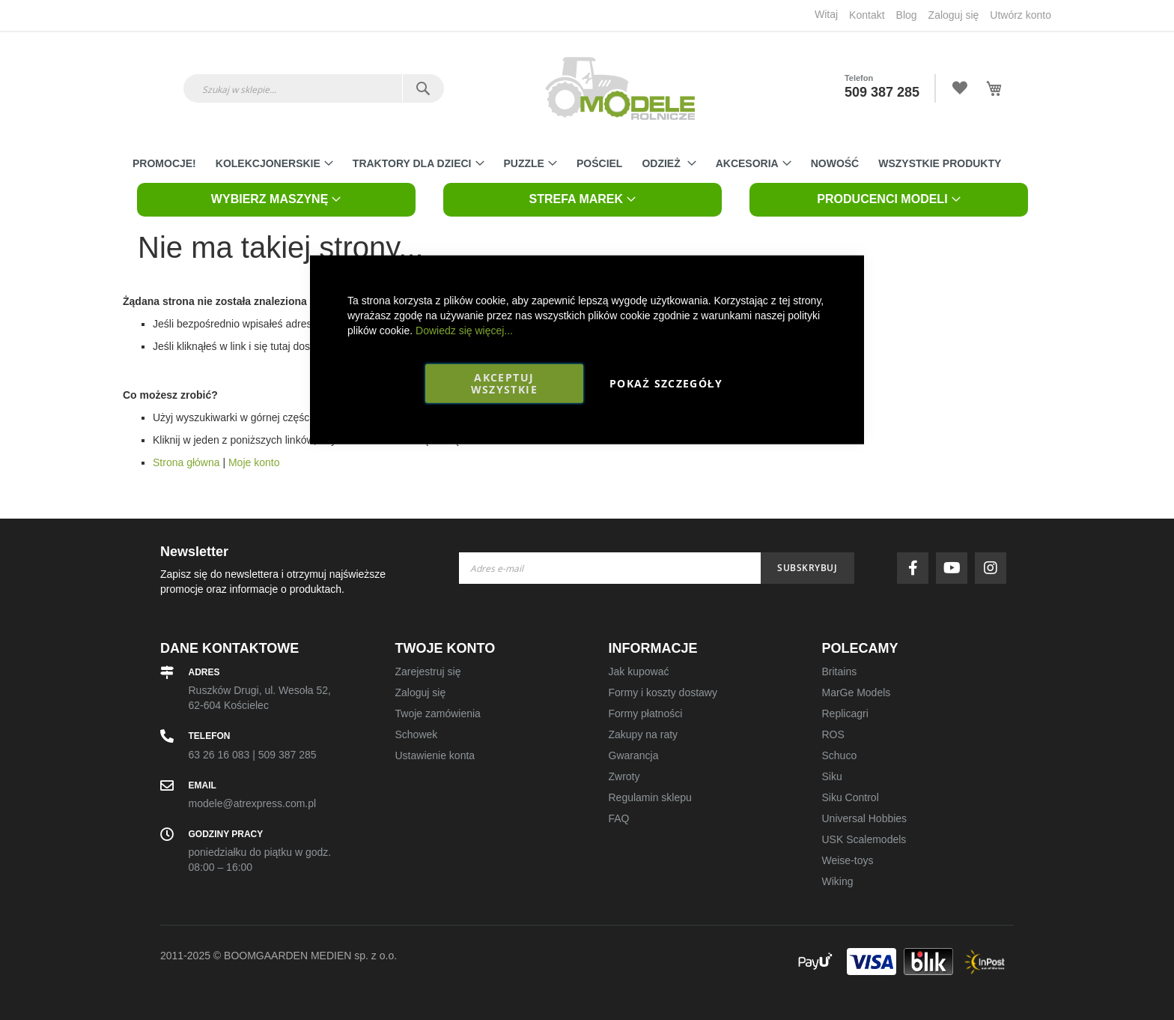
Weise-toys (848, 860)
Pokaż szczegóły (666, 382)
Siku (832, 776)
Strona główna (186, 462)
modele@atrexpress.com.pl (253, 803)
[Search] (422, 88)
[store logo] (620, 88)
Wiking (838, 881)
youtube (955, 568)
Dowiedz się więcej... (464, 330)
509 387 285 (882, 92)
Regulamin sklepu (650, 797)
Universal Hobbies (864, 818)
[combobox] (314, 88)
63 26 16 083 (219, 755)
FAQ (619, 818)
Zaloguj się (953, 15)
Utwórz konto (1020, 15)
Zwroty (624, 776)
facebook (916, 568)
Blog (906, 15)
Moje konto (253, 462)
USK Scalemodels (864, 839)
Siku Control (850, 797)
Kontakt (866, 15)
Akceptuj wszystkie (504, 382)
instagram (994, 568)
